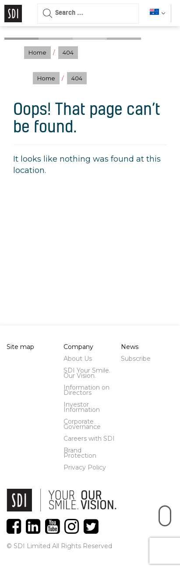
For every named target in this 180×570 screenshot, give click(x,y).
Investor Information (82, 407)
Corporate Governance (82, 424)
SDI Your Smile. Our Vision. (87, 373)
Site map (20, 346)
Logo (13, 13)
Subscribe (136, 358)
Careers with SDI (89, 438)
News (129, 346)
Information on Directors (86, 390)
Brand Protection (80, 453)
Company (78, 346)
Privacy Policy (85, 467)
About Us (78, 358)
